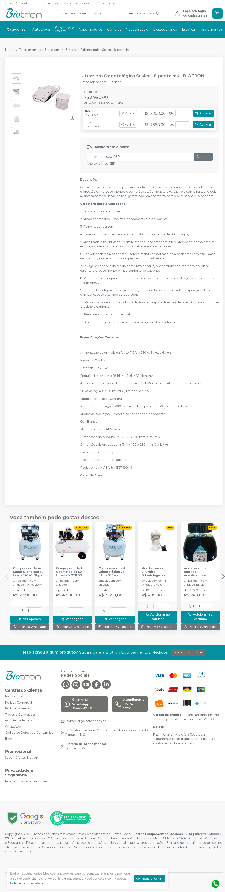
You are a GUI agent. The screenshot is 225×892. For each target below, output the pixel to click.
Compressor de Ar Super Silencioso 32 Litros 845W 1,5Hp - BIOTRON (28, 572)
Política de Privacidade (26, 883)
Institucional (44, 3)
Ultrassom (52, 50)
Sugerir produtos (188, 652)
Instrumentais (211, 29)
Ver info (128, 113)
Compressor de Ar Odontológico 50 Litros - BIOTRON (70, 572)
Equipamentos (30, 50)
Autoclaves (41, 29)
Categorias (16, 29)
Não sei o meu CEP (101, 163)
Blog (112, 3)
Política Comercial (18, 702)
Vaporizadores (90, 29)
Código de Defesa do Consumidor (30, 733)
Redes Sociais (63, 3)
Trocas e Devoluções (20, 714)
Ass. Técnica (98, 3)
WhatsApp (82, 3)
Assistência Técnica (19, 720)
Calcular (203, 157)
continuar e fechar (149, 878)
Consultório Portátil (64, 29)
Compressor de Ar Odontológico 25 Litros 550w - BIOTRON (113, 572)
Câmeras (114, 29)
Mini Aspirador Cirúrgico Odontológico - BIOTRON (153, 572)
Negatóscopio (137, 29)
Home (9, 50)
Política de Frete (17, 708)
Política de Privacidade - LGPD (27, 781)
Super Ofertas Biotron (19, 3)
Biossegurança (165, 29)
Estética (188, 29)
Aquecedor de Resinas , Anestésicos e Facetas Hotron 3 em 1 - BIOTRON (200, 572)
